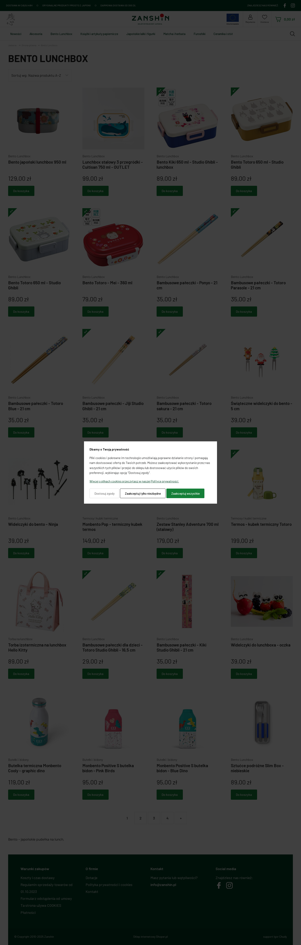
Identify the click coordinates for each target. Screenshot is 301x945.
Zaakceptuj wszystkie (185, 493)
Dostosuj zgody (104, 493)
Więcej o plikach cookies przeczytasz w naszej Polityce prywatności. (134, 481)
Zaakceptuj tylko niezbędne (143, 493)
